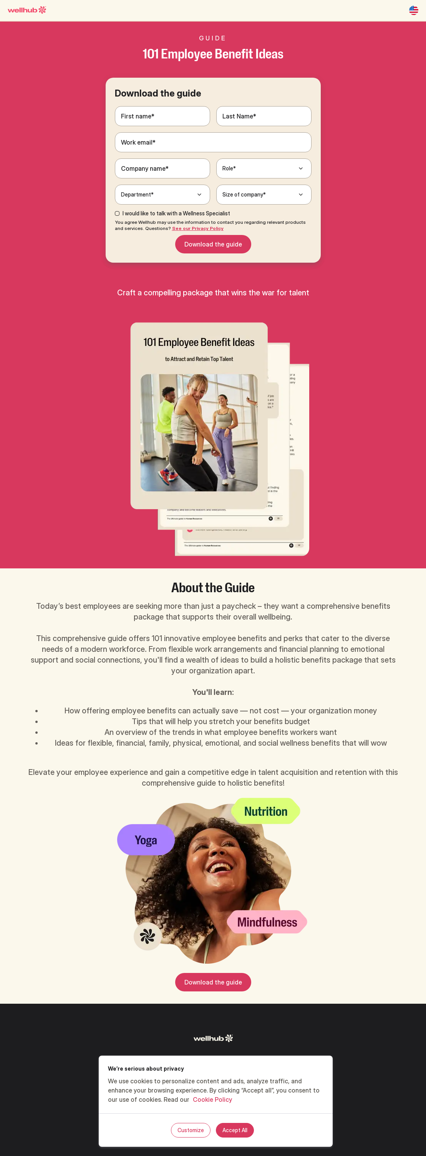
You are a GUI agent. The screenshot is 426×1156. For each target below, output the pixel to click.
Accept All (234, 1130)
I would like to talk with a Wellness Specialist (176, 213)
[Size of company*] (264, 195)
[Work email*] (213, 142)
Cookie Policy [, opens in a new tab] (212, 1099)
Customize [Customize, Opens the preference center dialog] (190, 1130)
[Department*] (162, 195)
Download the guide (213, 244)
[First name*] (162, 116)
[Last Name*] (264, 116)
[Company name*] (162, 168)
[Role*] (264, 168)
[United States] (413, 10)
